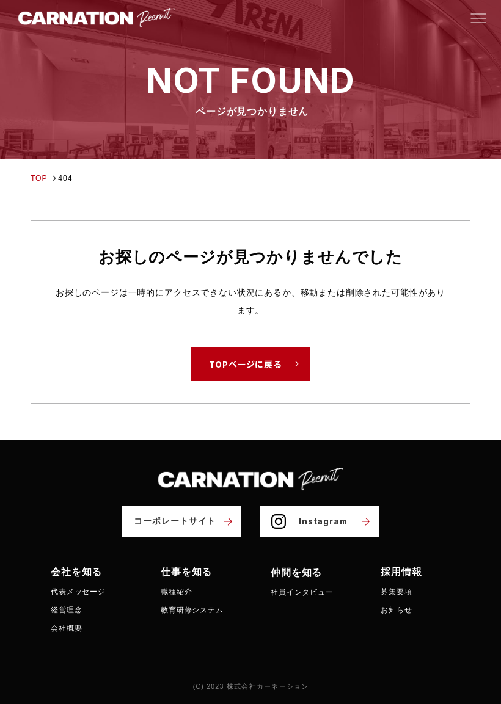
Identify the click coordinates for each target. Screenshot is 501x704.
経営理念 (66, 610)
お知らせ (396, 610)
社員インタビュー (302, 591)
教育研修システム (192, 610)
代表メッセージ (78, 591)
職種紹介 (176, 591)
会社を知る (76, 571)
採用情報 (401, 571)
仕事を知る (186, 571)
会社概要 (66, 628)
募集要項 (396, 591)
